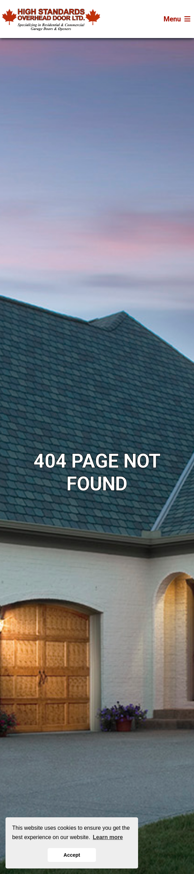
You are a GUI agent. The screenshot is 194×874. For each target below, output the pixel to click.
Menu (177, 19)
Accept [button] (72, 855)
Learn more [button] (108, 837)
